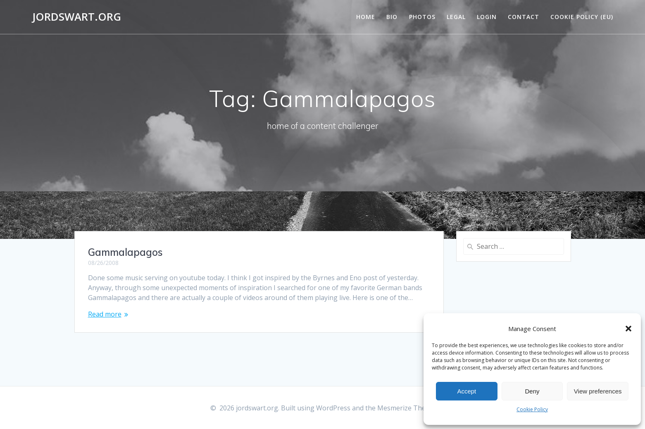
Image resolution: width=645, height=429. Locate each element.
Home (365, 17)
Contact (523, 17)
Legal (456, 17)
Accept (466, 391)
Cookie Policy (532, 409)
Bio (391, 17)
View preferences (598, 391)
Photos (422, 17)
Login (487, 17)
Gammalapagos (125, 252)
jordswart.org (76, 17)
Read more (104, 314)
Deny (532, 391)
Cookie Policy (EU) (581, 17)
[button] (628, 328)
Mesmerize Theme (406, 407)
